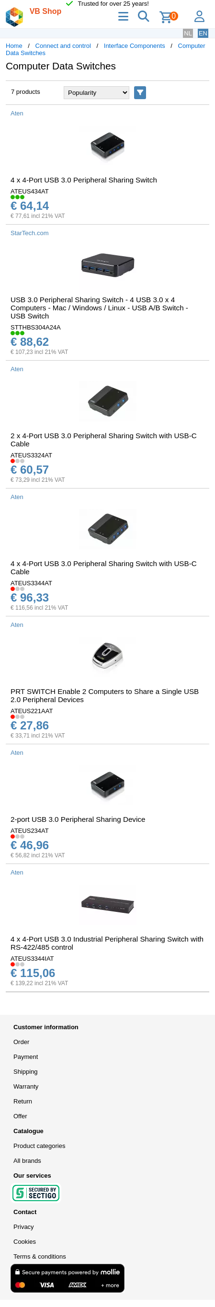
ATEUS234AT (30, 830)
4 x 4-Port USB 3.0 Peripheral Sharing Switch (84, 180)
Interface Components (134, 45)
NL (188, 33)
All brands (27, 1160)
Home (14, 45)
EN (203, 33)
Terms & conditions (39, 1256)
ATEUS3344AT (31, 583)
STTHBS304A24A (36, 327)
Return (22, 1101)
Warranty (25, 1086)
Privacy (23, 1226)
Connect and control (63, 45)
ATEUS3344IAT (32, 958)
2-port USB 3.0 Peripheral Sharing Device (78, 819)
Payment (25, 1056)
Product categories (39, 1145)
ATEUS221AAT (32, 711)
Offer (20, 1116)
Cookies (24, 1241)
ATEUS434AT (30, 191)
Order (21, 1042)
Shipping (25, 1071)
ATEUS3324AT (31, 455)
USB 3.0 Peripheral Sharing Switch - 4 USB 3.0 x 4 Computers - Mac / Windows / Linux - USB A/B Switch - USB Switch (99, 307)
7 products (25, 91)
